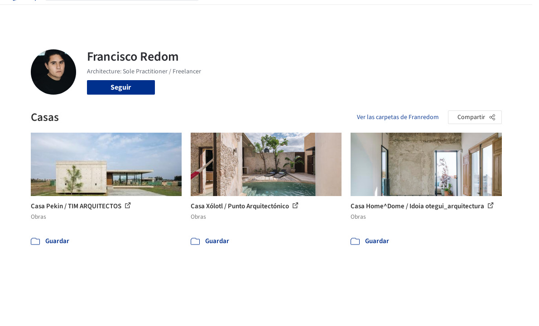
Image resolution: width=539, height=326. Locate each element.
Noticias (335, 13)
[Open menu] (516, 12)
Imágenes (245, 13)
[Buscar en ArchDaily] (129, 12)
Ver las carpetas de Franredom (398, 117)
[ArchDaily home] (23, 13)
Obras (215, 13)
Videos (363, 13)
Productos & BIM (291, 13)
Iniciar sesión (411, 13)
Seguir (121, 87)
